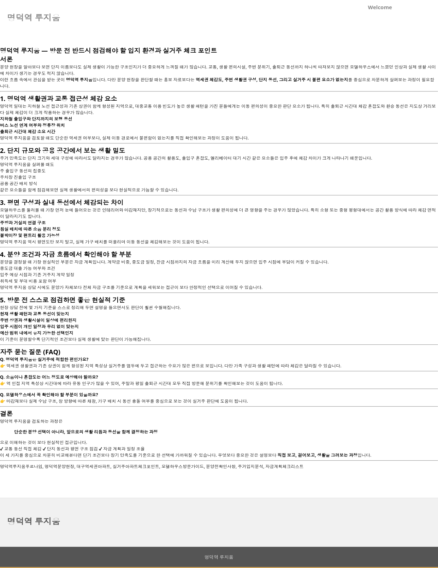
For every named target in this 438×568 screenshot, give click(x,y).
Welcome (380, 7)
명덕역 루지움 (33, 521)
